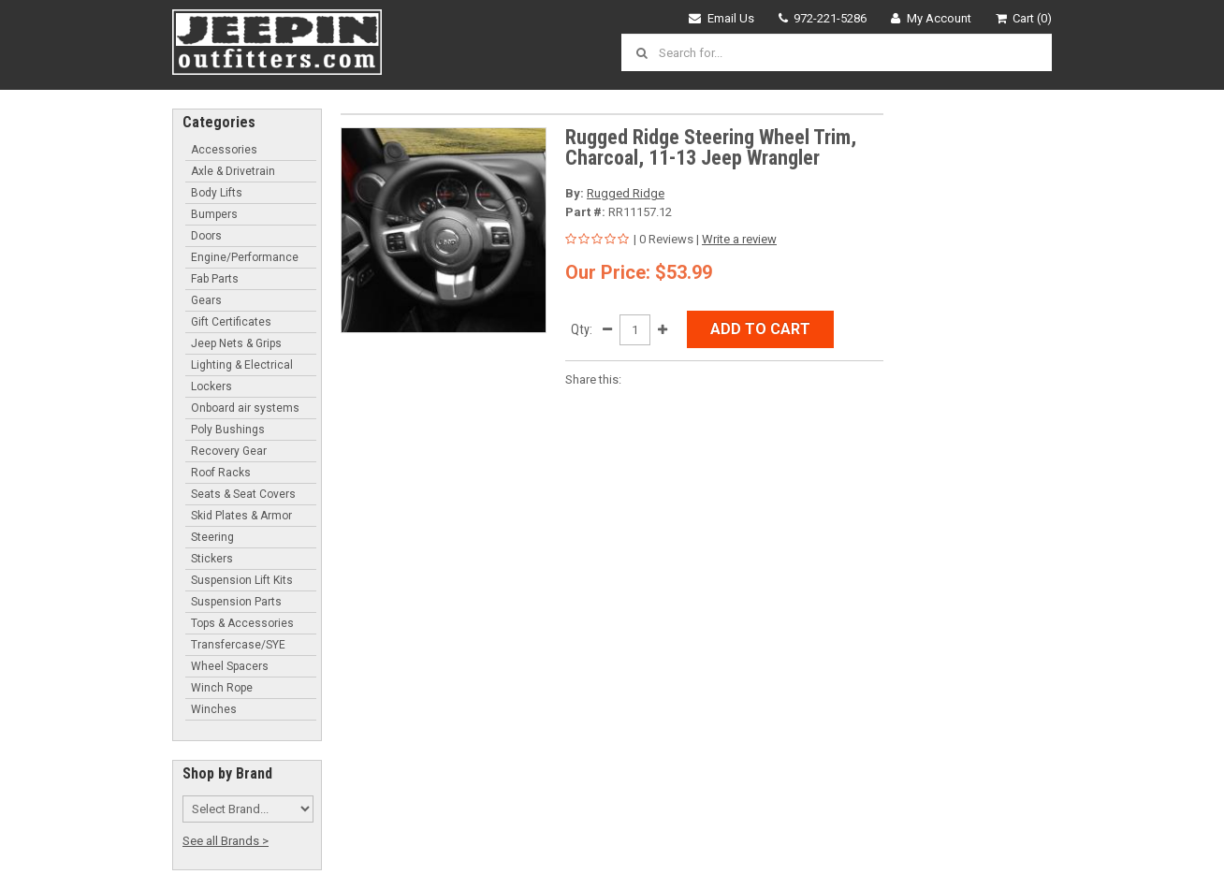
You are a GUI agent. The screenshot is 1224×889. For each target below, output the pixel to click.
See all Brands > (225, 841)
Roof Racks (221, 472)
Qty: (581, 329)
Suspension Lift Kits (242, 580)
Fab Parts (215, 278)
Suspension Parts (236, 601)
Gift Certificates (231, 321)
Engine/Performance (245, 257)
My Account (931, 18)
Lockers (211, 386)
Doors (206, 235)
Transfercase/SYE (238, 644)
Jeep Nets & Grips (236, 343)
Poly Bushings (228, 429)
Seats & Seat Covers (243, 494)
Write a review (739, 239)
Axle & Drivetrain (233, 171)
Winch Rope (222, 687)
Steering (212, 537)
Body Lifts (216, 192)
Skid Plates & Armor (241, 515)
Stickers (212, 558)
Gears (206, 300)
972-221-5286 (823, 18)
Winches (214, 709)
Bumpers (214, 214)
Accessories (224, 149)
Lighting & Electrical (242, 365)
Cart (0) (1024, 18)
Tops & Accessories (242, 623)
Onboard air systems (245, 408)
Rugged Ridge (625, 193)
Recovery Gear (229, 451)
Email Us (721, 18)
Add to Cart (760, 329)
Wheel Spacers (230, 666)
